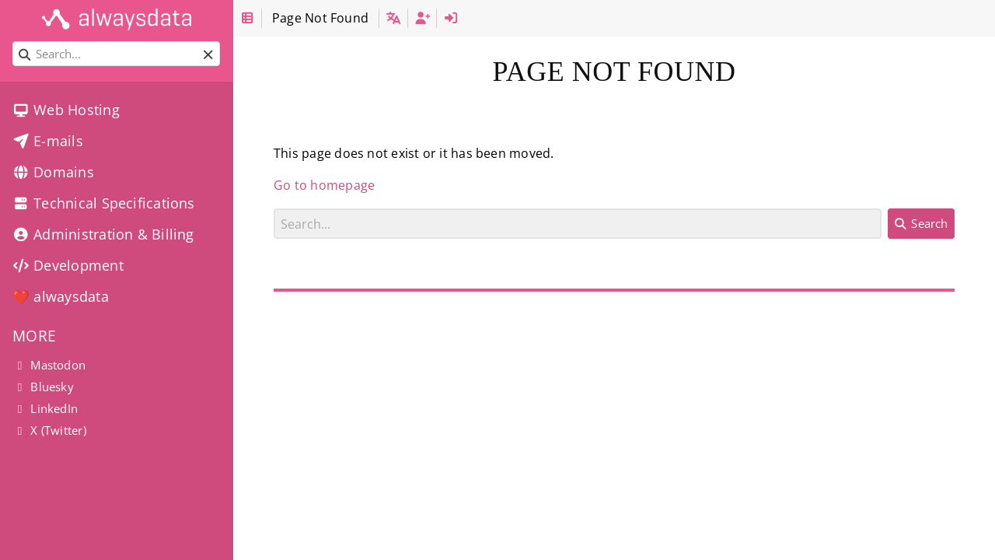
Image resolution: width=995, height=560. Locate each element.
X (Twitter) (49, 430)
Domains (53, 172)
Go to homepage (324, 185)
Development (68, 265)
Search (13, 41)
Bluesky (43, 386)
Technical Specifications (103, 203)
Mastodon (49, 365)
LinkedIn (45, 408)
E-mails (47, 140)
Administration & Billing (103, 234)
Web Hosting (66, 109)
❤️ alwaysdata (60, 296)
